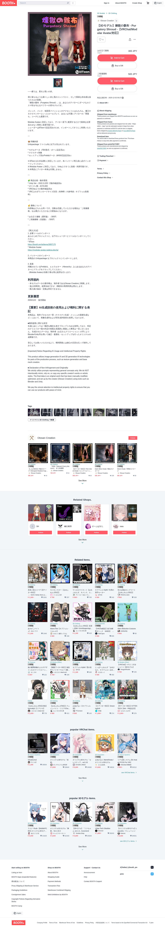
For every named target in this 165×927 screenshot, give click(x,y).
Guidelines (80, 922)
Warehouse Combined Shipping (59, 890)
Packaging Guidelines (19, 890)
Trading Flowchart (106, 156)
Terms (99, 169)
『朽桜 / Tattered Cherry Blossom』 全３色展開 (59, 467)
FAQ (85, 877)
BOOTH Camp (17, 906)
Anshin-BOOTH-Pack (114, 131)
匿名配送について (18, 881)
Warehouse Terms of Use (67, 922)
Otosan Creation (46, 438)
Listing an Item (17, 872)
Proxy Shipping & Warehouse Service (25, 886)
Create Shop (137, 3)
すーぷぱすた (97, 526)
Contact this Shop (104, 177)
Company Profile (42, 922)
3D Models (101, 13)
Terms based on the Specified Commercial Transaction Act (129, 922)
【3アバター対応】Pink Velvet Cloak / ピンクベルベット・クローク (82, 470)
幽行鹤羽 (68, 526)
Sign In (106, 3)
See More (82, 542)
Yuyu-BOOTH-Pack (129, 131)
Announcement (89, 872)
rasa (121, 526)
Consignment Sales (19, 894)
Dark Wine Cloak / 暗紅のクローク (104, 470)
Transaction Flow (54, 886)
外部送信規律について (103, 922)
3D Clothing (112, 13)
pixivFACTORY (101, 148)
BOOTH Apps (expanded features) (24, 877)
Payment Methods (54, 881)
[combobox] (44, 3)
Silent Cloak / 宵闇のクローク (126, 470)
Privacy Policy (102, 173)
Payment (102, 160)
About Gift (103, 103)
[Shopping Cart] (148, 3)
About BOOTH (120, 3)
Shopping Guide (53, 877)
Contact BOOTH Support (93, 881)
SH (37, 526)
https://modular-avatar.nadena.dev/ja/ (43, 250)
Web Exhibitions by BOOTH (58, 894)
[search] (68, 3)
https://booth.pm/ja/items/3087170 (42, 244)
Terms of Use (53, 922)
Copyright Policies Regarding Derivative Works (26, 900)
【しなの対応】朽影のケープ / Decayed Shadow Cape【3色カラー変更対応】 (37, 470)
